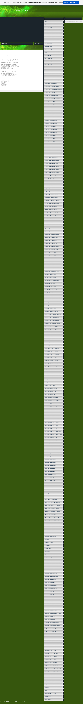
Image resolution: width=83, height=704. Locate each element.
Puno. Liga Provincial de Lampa (50, 594)
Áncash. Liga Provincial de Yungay (51, 120)
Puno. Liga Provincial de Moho (50, 619)
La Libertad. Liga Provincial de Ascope (51, 419)
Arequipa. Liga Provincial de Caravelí (51, 194)
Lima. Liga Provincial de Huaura (50, 462)
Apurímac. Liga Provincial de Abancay (51, 157)
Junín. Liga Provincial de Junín (50, 403)
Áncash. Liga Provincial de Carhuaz (51, 117)
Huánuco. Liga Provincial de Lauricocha (51, 360)
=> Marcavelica (47, 551)
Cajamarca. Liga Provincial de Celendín (51, 249)
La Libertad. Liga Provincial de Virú (51, 428)
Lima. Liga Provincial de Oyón (50, 468)
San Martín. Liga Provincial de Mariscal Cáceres (53, 631)
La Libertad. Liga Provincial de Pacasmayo (52, 422)
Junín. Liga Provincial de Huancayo (51, 388)
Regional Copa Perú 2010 (49, 67)
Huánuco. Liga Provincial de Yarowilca (51, 363)
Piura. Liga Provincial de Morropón (51, 573)
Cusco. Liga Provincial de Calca (50, 277)
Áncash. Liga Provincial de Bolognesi (51, 138)
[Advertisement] (22, 29)
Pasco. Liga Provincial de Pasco (50, 523)
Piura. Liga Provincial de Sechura (50, 570)
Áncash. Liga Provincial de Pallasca (51, 132)
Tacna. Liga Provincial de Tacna (50, 650)
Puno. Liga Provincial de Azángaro (51, 588)
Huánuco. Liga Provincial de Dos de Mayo (52, 348)
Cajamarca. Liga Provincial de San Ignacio (52, 265)
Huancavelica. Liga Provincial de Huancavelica (53, 314)
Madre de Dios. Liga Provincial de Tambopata (52, 505)
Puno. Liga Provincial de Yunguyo (50, 616)
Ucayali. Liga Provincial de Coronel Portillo (52, 671)
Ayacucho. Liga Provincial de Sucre (51, 218)
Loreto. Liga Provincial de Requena (51, 499)
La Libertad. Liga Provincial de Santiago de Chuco (53, 434)
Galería (46, 52)
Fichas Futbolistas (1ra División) (50, 693)
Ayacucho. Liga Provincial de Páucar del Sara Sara (53, 231)
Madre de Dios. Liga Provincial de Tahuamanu (52, 511)
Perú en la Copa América (49, 58)
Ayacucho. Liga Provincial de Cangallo (51, 212)
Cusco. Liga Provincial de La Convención (52, 280)
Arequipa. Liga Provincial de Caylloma (51, 181)
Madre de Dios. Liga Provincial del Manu (52, 508)
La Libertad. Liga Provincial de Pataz (51, 437)
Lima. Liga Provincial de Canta (50, 471)
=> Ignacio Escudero (48, 560)
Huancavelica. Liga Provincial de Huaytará (52, 329)
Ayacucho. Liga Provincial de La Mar (51, 209)
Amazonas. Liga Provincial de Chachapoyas (52, 80)
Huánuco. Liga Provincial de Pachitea (51, 345)
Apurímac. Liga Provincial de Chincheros (52, 169)
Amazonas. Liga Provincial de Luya (51, 92)
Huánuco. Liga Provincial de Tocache (51, 357)
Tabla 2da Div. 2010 (48, 46)
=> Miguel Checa (48, 548)
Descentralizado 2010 (48, 33)
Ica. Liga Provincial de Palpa (50, 382)
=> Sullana (47, 539)
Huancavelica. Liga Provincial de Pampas (52, 317)
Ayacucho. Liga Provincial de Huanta (51, 206)
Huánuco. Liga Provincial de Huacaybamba (52, 354)
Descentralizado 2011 (48, 27)
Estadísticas (47, 687)
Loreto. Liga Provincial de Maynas (51, 483)
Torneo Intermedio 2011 (49, 699)
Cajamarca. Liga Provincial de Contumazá (52, 258)
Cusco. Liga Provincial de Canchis (50, 286)
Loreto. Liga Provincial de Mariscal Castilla (52, 502)
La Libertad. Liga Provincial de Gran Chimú (52, 446)
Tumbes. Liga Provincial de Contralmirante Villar (53, 668)
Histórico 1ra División (48, 40)
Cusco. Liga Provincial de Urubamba (51, 289)
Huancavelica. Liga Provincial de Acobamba (52, 326)
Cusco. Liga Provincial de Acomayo (51, 305)
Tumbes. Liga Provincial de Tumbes (51, 662)
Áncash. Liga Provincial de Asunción (51, 154)
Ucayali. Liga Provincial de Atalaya (51, 674)
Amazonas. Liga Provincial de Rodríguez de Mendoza (54, 89)
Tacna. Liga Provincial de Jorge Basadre (51, 653)
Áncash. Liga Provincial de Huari (50, 114)
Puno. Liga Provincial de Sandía (50, 591)
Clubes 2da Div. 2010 (48, 43)
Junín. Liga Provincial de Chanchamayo (51, 397)
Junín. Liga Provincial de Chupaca (50, 409)
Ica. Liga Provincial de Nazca (50, 379)
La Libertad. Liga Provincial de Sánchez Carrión (53, 431)
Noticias (46, 24)
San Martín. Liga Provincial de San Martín (52, 622)
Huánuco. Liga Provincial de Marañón (51, 366)
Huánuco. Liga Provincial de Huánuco (51, 335)
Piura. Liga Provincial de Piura (50, 533)
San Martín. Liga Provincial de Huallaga (51, 634)
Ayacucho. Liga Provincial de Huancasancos (52, 215)
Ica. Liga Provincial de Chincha (50, 372)
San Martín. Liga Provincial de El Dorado (52, 644)
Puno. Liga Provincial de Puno (50, 582)
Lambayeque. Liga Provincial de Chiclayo (52, 449)
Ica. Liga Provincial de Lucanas (50, 385)
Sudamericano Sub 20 (48, 61)
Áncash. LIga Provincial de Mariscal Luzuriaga (53, 147)
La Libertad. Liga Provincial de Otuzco (51, 443)
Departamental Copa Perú (49, 70)
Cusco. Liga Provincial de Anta (50, 283)
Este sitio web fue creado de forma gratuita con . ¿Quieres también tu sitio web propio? (41, 2)
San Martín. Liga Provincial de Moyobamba (52, 625)
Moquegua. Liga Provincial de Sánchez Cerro (52, 520)
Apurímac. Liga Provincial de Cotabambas (52, 172)
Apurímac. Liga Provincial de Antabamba (52, 166)
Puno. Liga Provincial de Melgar (50, 607)
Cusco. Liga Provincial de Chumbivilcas (51, 311)
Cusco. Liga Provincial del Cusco (50, 274)
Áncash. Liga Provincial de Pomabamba (51, 144)
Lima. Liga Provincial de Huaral (50, 465)
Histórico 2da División (48, 49)
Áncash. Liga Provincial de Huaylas (51, 129)
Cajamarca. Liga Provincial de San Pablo (52, 271)
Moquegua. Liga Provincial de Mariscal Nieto (52, 517)
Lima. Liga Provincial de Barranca (50, 459)
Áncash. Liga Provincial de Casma (50, 107)
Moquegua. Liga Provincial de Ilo (50, 514)
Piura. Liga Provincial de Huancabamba (51, 576)
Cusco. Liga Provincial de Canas (50, 308)
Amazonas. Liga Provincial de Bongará (51, 95)
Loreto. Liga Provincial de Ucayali (50, 496)
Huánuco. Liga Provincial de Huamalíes (51, 351)
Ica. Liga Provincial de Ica (49, 369)
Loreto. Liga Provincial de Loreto (50, 486)
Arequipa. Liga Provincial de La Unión (51, 197)
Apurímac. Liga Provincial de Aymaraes (51, 163)
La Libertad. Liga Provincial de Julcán (51, 440)
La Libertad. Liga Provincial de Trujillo (51, 416)
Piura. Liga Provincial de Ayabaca (50, 579)
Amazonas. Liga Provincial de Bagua (51, 83)
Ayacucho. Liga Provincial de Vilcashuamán (52, 221)
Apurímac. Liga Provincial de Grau (51, 175)
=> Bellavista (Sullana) (49, 542)
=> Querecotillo (47, 545)
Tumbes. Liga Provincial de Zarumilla (51, 665)
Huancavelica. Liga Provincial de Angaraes (52, 320)
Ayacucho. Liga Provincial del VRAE (51, 228)
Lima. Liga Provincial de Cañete (50, 480)
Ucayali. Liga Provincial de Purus (50, 684)
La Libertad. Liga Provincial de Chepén (51, 425)
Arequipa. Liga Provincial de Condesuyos (52, 200)
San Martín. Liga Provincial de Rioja (51, 628)
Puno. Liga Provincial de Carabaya (51, 610)
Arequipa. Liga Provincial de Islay (50, 191)
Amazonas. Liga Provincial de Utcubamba (52, 86)
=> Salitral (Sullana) (48, 557)
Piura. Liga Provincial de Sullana (50, 536)
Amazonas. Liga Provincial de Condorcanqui (52, 98)
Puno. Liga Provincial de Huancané (51, 597)
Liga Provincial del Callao (49, 77)
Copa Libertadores (48, 30)
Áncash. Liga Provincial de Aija (50, 135)
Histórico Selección (48, 55)
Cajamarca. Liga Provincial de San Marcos (52, 255)
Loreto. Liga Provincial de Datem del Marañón (53, 493)
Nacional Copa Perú (48, 64)
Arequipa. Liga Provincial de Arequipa (51, 178)
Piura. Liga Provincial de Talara (50, 563)
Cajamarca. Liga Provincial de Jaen (51, 240)
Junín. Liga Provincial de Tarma (50, 391)
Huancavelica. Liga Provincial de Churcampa (52, 323)
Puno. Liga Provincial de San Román (51, 585)
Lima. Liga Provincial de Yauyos (50, 474)
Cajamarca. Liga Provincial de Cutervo (51, 237)
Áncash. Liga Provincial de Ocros (50, 141)
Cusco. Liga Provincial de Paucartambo (51, 298)
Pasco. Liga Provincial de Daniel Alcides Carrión (53, 530)
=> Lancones (47, 554)
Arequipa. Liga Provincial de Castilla (51, 184)
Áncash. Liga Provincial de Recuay (51, 123)
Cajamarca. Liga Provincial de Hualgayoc (52, 246)
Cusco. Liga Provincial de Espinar (50, 292)
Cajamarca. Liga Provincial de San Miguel (52, 268)
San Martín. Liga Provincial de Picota (51, 637)
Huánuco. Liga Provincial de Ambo (51, 342)
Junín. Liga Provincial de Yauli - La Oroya (52, 400)
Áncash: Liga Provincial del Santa (50, 101)
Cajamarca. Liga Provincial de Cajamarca (52, 234)
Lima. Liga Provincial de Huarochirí (51, 477)
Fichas (46, 690)
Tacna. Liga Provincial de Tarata (50, 659)
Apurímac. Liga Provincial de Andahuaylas (52, 160)
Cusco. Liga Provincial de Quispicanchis (51, 295)
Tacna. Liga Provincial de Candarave (51, 656)
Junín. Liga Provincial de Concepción (51, 406)
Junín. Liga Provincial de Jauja (50, 394)
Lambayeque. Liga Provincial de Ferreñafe (52, 456)
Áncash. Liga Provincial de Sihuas (50, 126)
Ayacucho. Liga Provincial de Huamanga (52, 203)
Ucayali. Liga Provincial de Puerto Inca (51, 681)
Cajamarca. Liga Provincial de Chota (51, 243)
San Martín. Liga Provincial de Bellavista (52, 647)
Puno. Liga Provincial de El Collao (51, 600)
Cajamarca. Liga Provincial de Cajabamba (52, 252)
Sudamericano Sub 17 (48, 696)
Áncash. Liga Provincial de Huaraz (51, 104)
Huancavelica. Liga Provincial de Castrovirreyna (53, 332)
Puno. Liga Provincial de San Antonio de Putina (53, 613)
